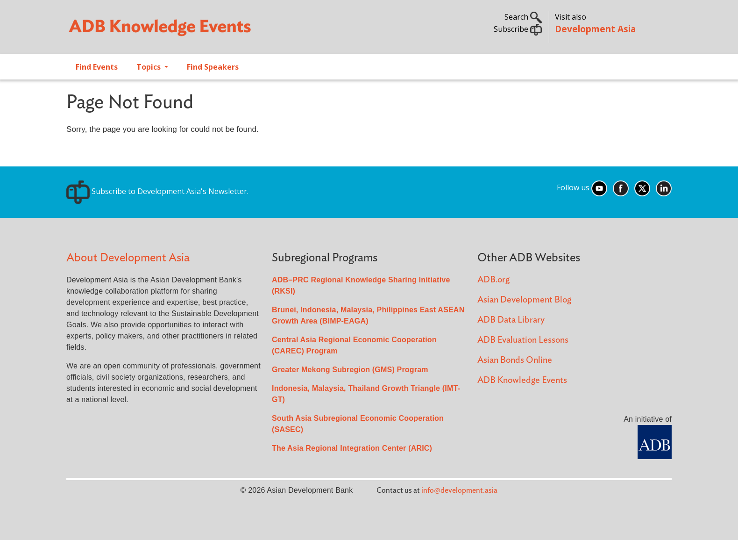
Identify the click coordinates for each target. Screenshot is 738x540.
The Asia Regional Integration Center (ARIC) (352, 448)
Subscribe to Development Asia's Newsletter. (157, 191)
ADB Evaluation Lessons (522, 340)
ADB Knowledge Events (522, 380)
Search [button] (523, 17)
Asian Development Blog (524, 299)
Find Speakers (213, 67)
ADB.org (493, 279)
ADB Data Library (511, 320)
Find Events (97, 67)
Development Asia (595, 28)
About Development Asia (128, 258)
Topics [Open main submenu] (149, 67)
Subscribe (518, 29)
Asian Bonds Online (514, 360)
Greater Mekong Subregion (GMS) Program (350, 370)
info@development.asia (459, 490)
